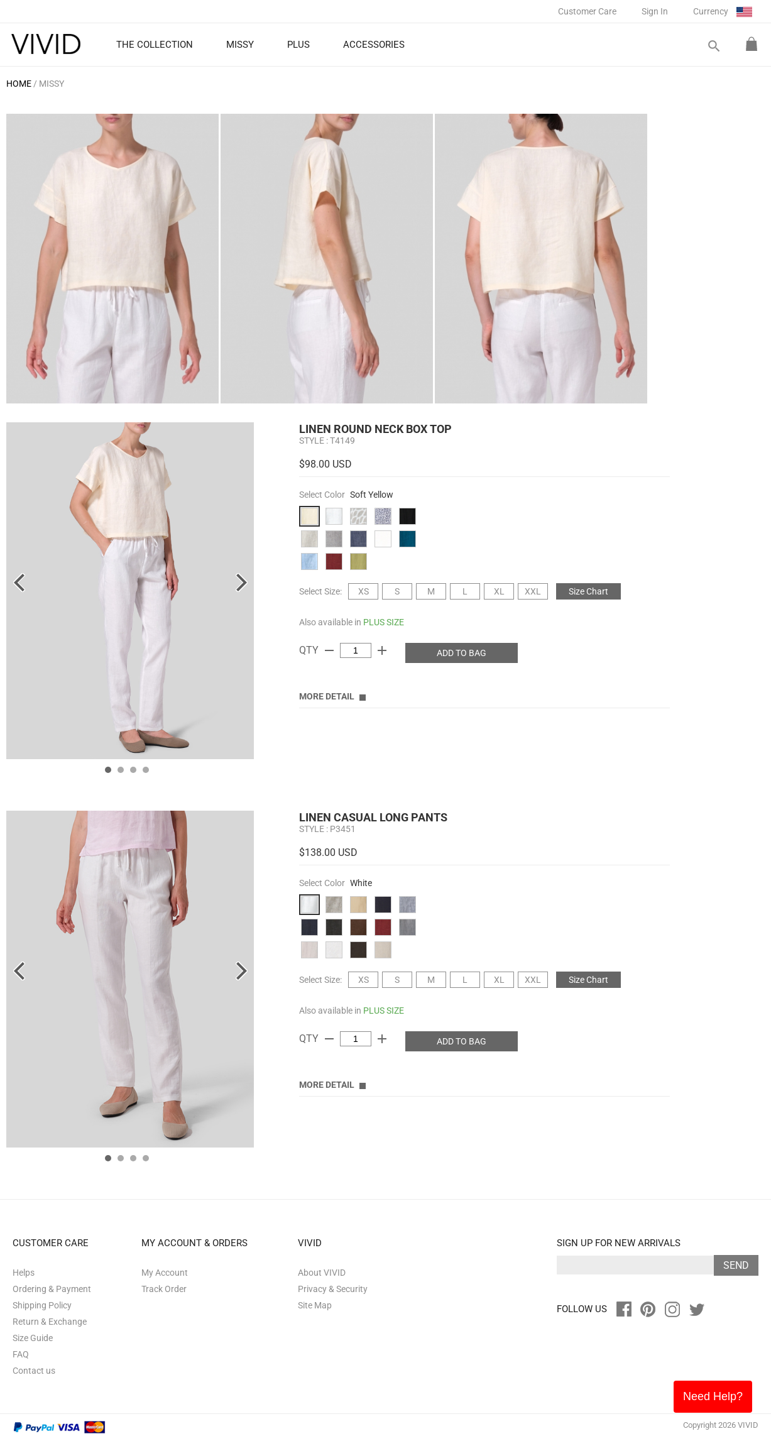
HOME (18, 84)
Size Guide (33, 1338)
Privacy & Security (333, 1289)
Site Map (315, 1305)
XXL (533, 591)
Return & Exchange (50, 1322)
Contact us (34, 1371)
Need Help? (713, 1396)
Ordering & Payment (52, 1289)
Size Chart (588, 591)
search (713, 46)
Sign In (655, 11)
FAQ (21, 1354)
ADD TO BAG (461, 653)
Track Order (164, 1289)
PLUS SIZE (383, 622)
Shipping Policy (42, 1305)
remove (329, 650)
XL (499, 591)
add (382, 650)
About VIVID (322, 1273)
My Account (164, 1273)
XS (363, 591)
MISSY (51, 84)
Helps (24, 1273)
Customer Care (587, 11)
